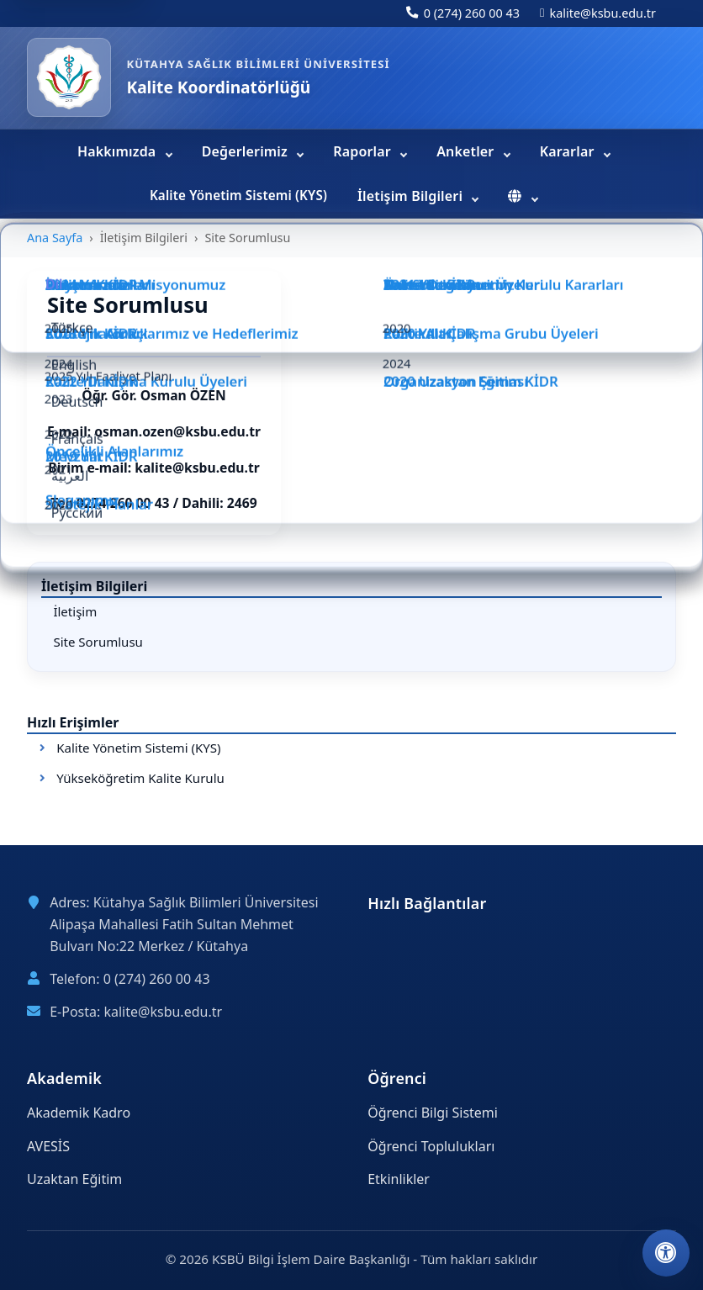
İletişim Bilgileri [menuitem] (411, 196)
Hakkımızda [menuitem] (118, 151)
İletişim (75, 611)
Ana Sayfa (54, 238)
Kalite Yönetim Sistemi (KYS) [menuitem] (238, 195)
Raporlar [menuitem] (363, 151)
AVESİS (48, 1146)
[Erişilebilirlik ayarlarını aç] (666, 1253)
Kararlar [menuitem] (569, 151)
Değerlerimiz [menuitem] (247, 151)
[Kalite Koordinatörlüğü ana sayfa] (69, 77)
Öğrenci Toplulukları (430, 1146)
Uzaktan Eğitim (74, 1179)
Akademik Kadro (78, 1112)
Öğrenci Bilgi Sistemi (432, 1112)
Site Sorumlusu (98, 641)
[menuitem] (522, 197)
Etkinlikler (398, 1179)
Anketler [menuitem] (467, 151)
